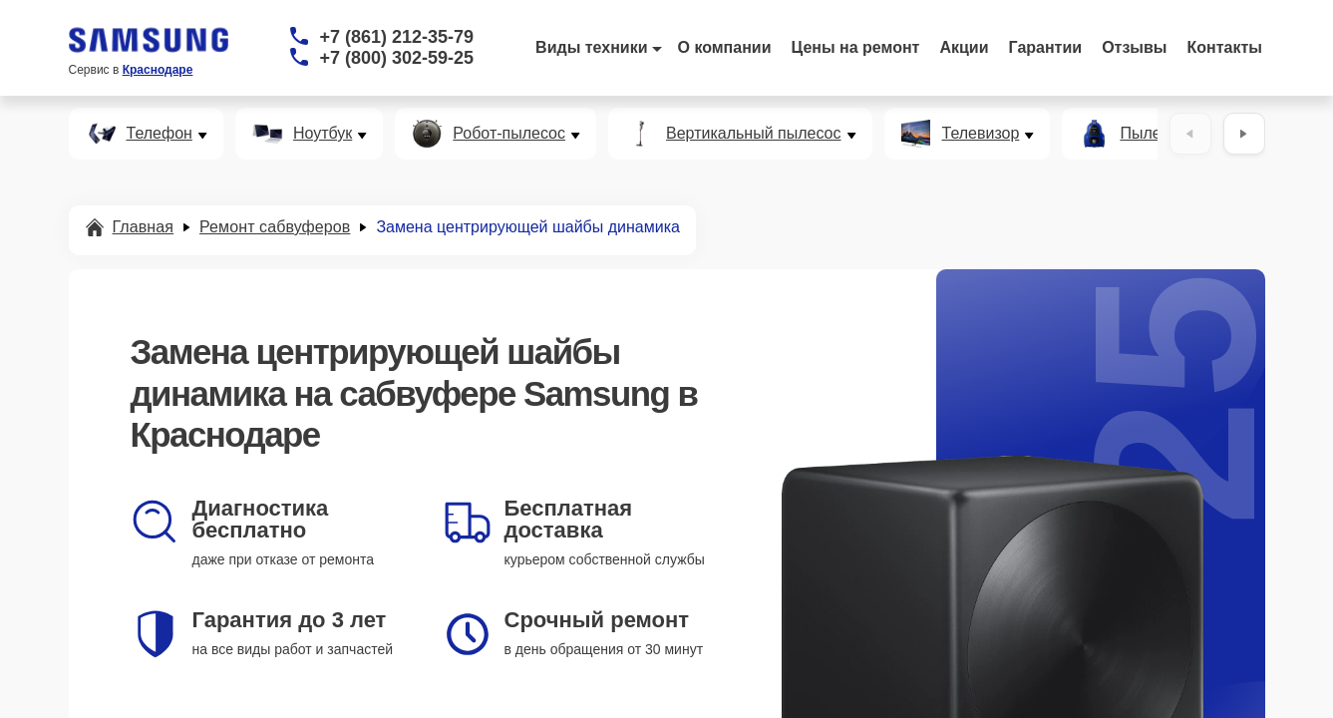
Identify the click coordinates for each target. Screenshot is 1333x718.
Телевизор (981, 134)
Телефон (159, 134)
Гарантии (1046, 47)
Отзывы (1134, 47)
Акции (963, 47)
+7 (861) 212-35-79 (397, 37)
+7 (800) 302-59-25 (397, 58)
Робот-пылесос (509, 134)
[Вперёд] (1244, 134)
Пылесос (1152, 134)
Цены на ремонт (856, 47)
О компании (725, 47)
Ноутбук (322, 134)
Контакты (1224, 47)
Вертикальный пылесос (753, 134)
